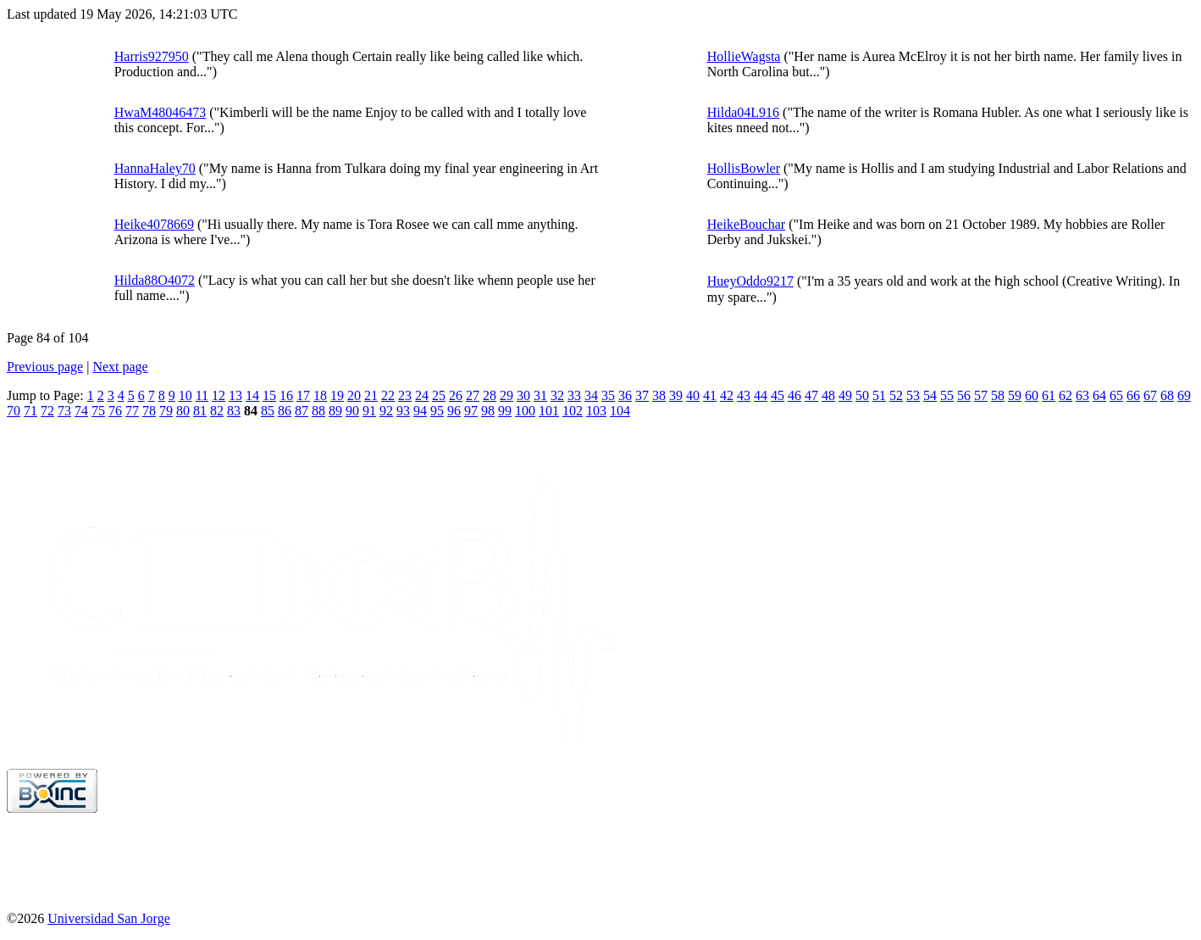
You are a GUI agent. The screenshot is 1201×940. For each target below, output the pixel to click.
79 (166, 410)
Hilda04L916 (743, 112)
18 (320, 395)
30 (523, 395)
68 (1167, 395)
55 (947, 395)
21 (371, 395)
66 (1133, 395)
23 (405, 395)
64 (1099, 395)
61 (1048, 395)
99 (505, 410)
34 (591, 395)
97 (471, 410)
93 (403, 410)
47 (811, 395)
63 (1082, 395)
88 (318, 410)
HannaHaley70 (155, 168)
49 (845, 395)
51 (879, 395)
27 (472, 395)
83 (234, 410)
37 (642, 395)
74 (81, 410)
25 (439, 395)
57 (981, 395)
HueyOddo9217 (750, 281)
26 (455, 395)
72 (47, 410)
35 (608, 395)
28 (489, 395)
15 (269, 395)
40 (693, 395)
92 (386, 410)
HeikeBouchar (746, 224)
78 (149, 410)
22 (388, 395)
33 (574, 395)
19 (337, 395)
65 (1116, 395)
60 (1031, 395)
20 (354, 395)
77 (132, 410)
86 (284, 410)
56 (964, 395)
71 (30, 410)
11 (202, 395)
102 (572, 410)
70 (13, 410)
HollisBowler (743, 168)
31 (540, 395)
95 (437, 410)
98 (488, 410)
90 (352, 410)
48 (828, 395)
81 (200, 410)
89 (335, 410)
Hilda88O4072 (154, 280)
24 (422, 395)
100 (525, 410)
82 (217, 410)
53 (913, 395)
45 (777, 395)
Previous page (45, 366)
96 (454, 410)
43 (743, 395)
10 (185, 395)
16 (286, 395)
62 (1065, 395)
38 (659, 395)
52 (896, 395)
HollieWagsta (744, 56)
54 (930, 395)
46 (794, 395)
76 (115, 410)
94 (420, 410)
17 (303, 395)
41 (710, 395)
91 (369, 410)
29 (506, 395)
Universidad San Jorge (108, 918)
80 (183, 410)
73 (64, 410)
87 (301, 410)
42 (726, 395)
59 (1014, 395)
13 (235, 395)
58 (998, 395)
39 (676, 395)
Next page (119, 366)
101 (549, 410)
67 (1150, 395)
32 (557, 395)
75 (98, 410)
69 (1184, 395)
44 (760, 395)
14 (252, 395)
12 (218, 395)
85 (267, 410)
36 (625, 395)
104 (620, 410)
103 (596, 410)
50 (862, 395)
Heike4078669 (154, 224)
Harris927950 (151, 56)
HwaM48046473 (160, 112)
